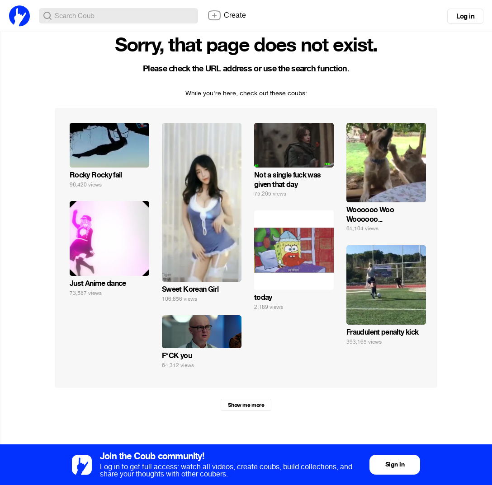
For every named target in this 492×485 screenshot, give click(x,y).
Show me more (246, 405)
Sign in (394, 464)
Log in (465, 16)
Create (226, 15)
